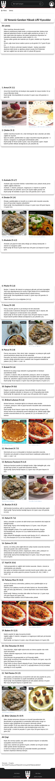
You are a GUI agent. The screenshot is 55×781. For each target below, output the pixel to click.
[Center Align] (40, 3)
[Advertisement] (27, 70)
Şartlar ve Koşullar (38, 776)
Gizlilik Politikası (16, 776)
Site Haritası (17, 773)
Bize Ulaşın (38, 773)
